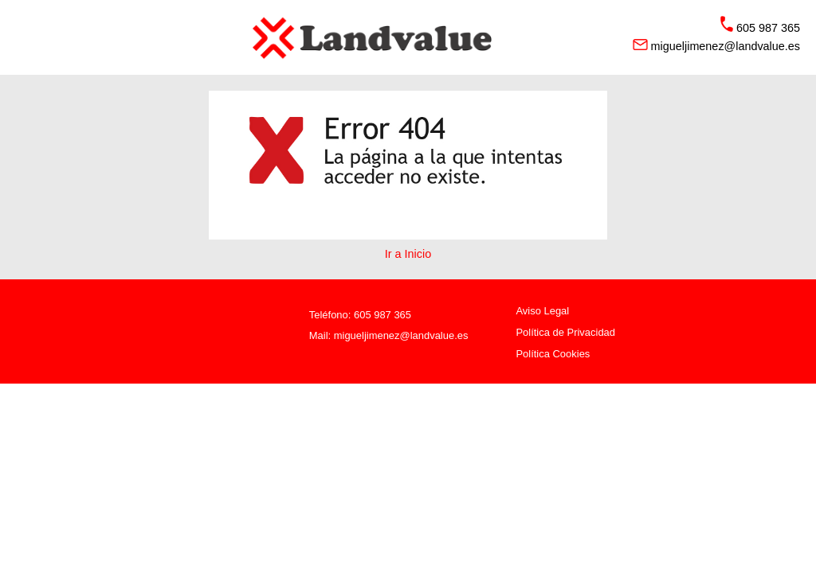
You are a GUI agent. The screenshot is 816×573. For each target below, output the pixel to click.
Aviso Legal (542, 311)
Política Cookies (553, 354)
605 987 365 (382, 315)
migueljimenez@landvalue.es (401, 335)
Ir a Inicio (408, 254)
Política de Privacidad (565, 332)
